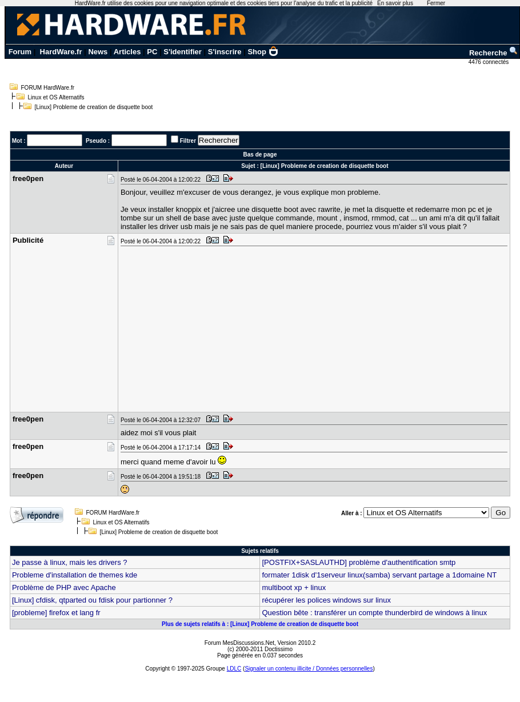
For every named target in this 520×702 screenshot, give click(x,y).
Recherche (493, 53)
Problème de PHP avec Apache (64, 587)
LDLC (234, 668)
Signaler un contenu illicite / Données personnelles (309, 668)
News (97, 51)
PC (152, 51)
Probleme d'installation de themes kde (74, 575)
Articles (127, 51)
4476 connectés (489, 62)
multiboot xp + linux (294, 587)
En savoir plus (395, 3)
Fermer (436, 3)
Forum (20, 51)
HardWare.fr (61, 51)
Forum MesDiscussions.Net (239, 643)
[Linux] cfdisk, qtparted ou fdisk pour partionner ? (92, 600)
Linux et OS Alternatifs (56, 97)
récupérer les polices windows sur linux (326, 600)
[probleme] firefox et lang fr (56, 612)
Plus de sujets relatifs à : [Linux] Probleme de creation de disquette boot (260, 624)
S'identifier (182, 51)
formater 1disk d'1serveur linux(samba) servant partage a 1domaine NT (379, 575)
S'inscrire (225, 51)
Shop (262, 51)
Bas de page (260, 154)
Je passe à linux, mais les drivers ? (69, 562)
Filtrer (188, 141)
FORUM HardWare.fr (48, 88)
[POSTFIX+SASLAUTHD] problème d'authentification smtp (358, 562)
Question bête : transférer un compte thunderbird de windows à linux (374, 612)
